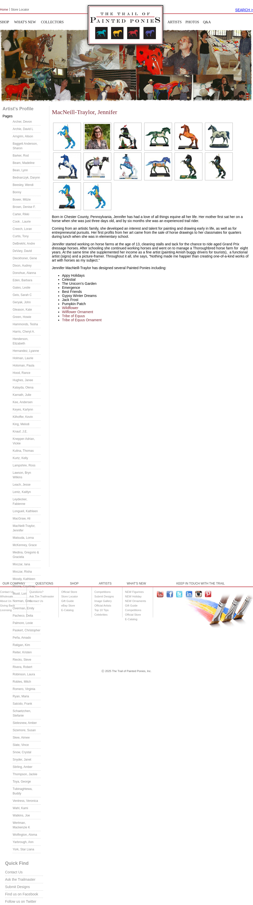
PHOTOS (192, 22)
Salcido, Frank (22, 703)
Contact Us (14, 872)
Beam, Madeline (24, 163)
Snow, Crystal (22, 752)
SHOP (4, 22)
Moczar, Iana (21, 564)
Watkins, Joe (21, 815)
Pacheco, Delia (23, 615)
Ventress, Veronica (25, 801)
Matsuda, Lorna (23, 538)
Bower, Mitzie (22, 199)
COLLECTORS (52, 22)
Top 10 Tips (101, 610)
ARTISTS (174, 22)
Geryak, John (22, 302)
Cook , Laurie (22, 221)
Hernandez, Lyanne (26, 351)
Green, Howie (22, 317)
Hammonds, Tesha (25, 324)
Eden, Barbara (22, 280)
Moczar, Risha (22, 571)
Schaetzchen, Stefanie (22, 713)
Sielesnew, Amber (25, 723)
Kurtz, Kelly (20, 458)
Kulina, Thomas (23, 450)
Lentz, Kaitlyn (22, 492)
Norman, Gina (22, 601)
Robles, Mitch (22, 681)
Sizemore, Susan (24, 730)
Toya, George (22, 781)
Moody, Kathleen (24, 579)
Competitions (102, 591)
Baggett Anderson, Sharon (25, 146)
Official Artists (102, 605)
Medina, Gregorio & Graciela (26, 555)
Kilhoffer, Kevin (23, 417)
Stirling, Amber (22, 767)
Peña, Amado (22, 637)
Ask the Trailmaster (20, 879)
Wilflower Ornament (77, 312)
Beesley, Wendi (23, 185)
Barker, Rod (21, 155)
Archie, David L (23, 129)
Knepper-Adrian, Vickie (24, 441)
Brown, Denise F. (24, 207)
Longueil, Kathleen (25, 511)
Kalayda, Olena (23, 387)
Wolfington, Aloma (25, 834)
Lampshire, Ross (24, 465)
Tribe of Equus (73, 316)
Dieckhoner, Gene (25, 258)
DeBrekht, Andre (24, 243)
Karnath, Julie (22, 395)
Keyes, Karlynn (23, 409)
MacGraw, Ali (21, 518)
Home (4, 9)
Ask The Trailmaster (41, 596)
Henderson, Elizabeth (20, 341)
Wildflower (70, 308)
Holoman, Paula (23, 365)
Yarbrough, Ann (23, 842)
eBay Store (68, 605)
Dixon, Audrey (22, 265)
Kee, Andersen (23, 402)
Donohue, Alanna (24, 273)
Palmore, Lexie (23, 623)
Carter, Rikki (21, 214)
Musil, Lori (20, 593)
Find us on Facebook (21, 894)
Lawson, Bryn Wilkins (22, 475)
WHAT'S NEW (25, 22)
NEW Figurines (134, 591)
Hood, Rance (21, 373)
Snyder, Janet (22, 759)
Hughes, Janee (23, 380)
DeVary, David (22, 251)
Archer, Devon (22, 121)
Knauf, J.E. (20, 431)
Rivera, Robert (22, 667)
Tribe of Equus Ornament (82, 320)
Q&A (207, 22)
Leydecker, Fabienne (20, 502)
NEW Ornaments (135, 600)
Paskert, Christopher (26, 630)
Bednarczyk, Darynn (26, 177)
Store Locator (20, 9)
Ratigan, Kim (21, 645)
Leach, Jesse (22, 484)
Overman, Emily (23, 608)
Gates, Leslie (21, 287)
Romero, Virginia (24, 689)
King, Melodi (21, 424)
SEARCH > (244, 10)
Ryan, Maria (21, 696)
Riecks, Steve (22, 659)
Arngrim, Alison (23, 136)
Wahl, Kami (20, 808)
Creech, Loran (22, 229)
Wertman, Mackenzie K (21, 825)
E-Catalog (67, 610)
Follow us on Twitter (20, 901)
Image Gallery (103, 600)
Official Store (69, 591)
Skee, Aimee (21, 737)
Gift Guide (67, 600)
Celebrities (101, 614)
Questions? (36, 591)
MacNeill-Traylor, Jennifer (24, 528)
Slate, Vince (21, 745)
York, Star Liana (23, 849)
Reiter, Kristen (22, 652)
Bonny (17, 192)
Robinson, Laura (24, 674)
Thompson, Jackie (25, 774)
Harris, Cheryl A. (24, 331)
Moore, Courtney (24, 586)
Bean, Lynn (20, 170)
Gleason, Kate (22, 309)
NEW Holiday (133, 596)
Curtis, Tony (21, 236)
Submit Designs (17, 887)
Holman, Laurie (23, 358)
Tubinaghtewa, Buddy (22, 791)
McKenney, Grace (25, 545)
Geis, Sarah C (22, 295)
